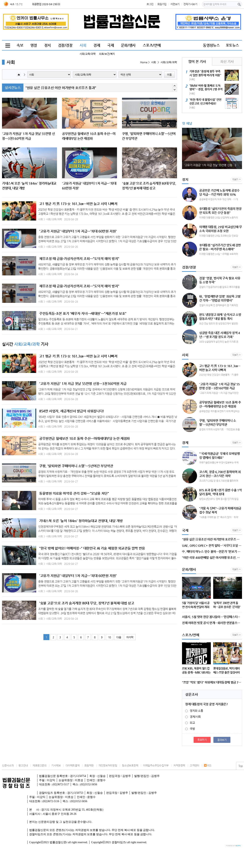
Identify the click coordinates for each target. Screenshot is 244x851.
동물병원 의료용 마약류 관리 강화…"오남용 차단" (74, 493)
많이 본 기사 (197, 61)
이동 (169, 74)
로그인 (150, 4)
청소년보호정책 (130, 765)
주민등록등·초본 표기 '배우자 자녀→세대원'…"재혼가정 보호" (82, 313)
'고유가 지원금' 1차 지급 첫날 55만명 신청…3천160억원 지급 (83, 384)
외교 (190, 722)
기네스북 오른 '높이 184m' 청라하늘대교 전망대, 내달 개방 (81, 521)
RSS (207, 765)
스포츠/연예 (152, 45)
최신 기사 (227, 61)
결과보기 (221, 739)
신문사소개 (8, 765)
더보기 (235, 179)
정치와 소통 (194, 710)
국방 (190, 728)
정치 (47, 45)
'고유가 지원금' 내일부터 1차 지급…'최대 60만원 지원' (78, 231)
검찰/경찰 (65, 45)
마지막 (129, 637)
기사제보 (56, 765)
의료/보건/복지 (107, 53)
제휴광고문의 (40, 765)
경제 (96, 45)
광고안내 (23, 765)
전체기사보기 (190, 4)
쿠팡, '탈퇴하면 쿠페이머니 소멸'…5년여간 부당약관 (76, 466)
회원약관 (89, 765)
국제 (110, 45)
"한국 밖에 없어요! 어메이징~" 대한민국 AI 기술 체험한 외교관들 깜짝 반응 (92, 548)
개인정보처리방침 (107, 765)
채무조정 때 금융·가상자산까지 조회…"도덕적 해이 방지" (79, 259)
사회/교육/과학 (87, 53)
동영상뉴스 (211, 45)
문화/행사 (128, 45)
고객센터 (194, 765)
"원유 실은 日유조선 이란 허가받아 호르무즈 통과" (60, 88)
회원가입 (162, 4)
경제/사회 (193, 716)
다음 (118, 637)
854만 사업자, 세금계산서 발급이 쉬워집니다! (71, 411)
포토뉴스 (232, 45)
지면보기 (175, 4)
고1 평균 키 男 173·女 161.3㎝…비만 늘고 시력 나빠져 (78, 204)
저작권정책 (179, 765)
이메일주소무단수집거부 (156, 765)
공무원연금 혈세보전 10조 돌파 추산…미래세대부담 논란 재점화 (84, 438)
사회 (83, 45)
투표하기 (202, 739)
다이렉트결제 (73, 765)
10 (109, 637)
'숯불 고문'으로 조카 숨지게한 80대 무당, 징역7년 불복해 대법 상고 (86, 603)
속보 (20, 45)
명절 (33, 45)
